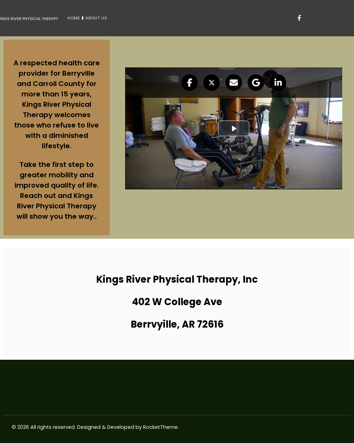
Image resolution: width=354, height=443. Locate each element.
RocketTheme (160, 427)
